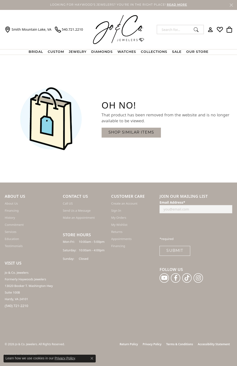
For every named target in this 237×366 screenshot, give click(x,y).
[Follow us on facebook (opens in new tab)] (175, 278)
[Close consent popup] (91, 358)
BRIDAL (36, 52)
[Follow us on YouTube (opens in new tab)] (164, 278)
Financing (12, 210)
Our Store (197, 52)
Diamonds (102, 52)
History (10, 217)
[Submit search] (197, 29)
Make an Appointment (79, 217)
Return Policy (129, 344)
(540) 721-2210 (16, 305)
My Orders (118, 217)
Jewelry (77, 52)
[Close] (231, 5)
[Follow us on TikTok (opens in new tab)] (187, 278)
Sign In (116, 210)
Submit (174, 251)
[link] (28, 29)
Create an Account (124, 203)
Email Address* (172, 202)
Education (12, 239)
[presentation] (195, 226)
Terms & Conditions (179, 344)
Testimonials (14, 246)
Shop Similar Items (131, 133)
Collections (154, 52)
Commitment (14, 225)
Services (10, 232)
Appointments (121, 239)
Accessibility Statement (214, 344)
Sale (176, 52)
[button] (210, 29)
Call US (68, 203)
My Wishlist (119, 225)
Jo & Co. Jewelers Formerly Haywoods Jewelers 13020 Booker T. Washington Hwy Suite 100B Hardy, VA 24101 (29, 285)
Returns (117, 232)
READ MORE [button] (177, 5)
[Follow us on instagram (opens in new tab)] (198, 278)
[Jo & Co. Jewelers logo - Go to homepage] (119, 29)
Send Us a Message (76, 210)
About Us (11, 203)
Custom (56, 52)
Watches (126, 52)
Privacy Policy (152, 344)
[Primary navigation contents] (118, 52)
